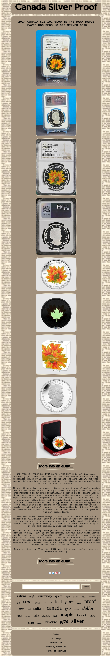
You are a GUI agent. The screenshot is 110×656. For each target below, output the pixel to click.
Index (56, 634)
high (55, 616)
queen (58, 596)
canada (54, 608)
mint (36, 615)
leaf (58, 601)
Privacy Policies (56, 647)
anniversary (45, 596)
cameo (79, 603)
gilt (18, 603)
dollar (88, 608)
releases (92, 596)
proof (90, 601)
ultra (92, 615)
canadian (36, 608)
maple (67, 614)
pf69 (19, 615)
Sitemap (56, 638)
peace (76, 609)
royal (68, 596)
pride (28, 616)
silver (77, 621)
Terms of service (56, 651)
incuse (76, 597)
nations (21, 596)
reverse (51, 622)
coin (27, 601)
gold (68, 609)
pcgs (38, 602)
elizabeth (46, 616)
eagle (32, 596)
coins (48, 602)
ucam (39, 623)
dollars (84, 597)
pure (69, 601)
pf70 (64, 621)
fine (21, 609)
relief (31, 622)
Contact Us (56, 643)
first (82, 615)
